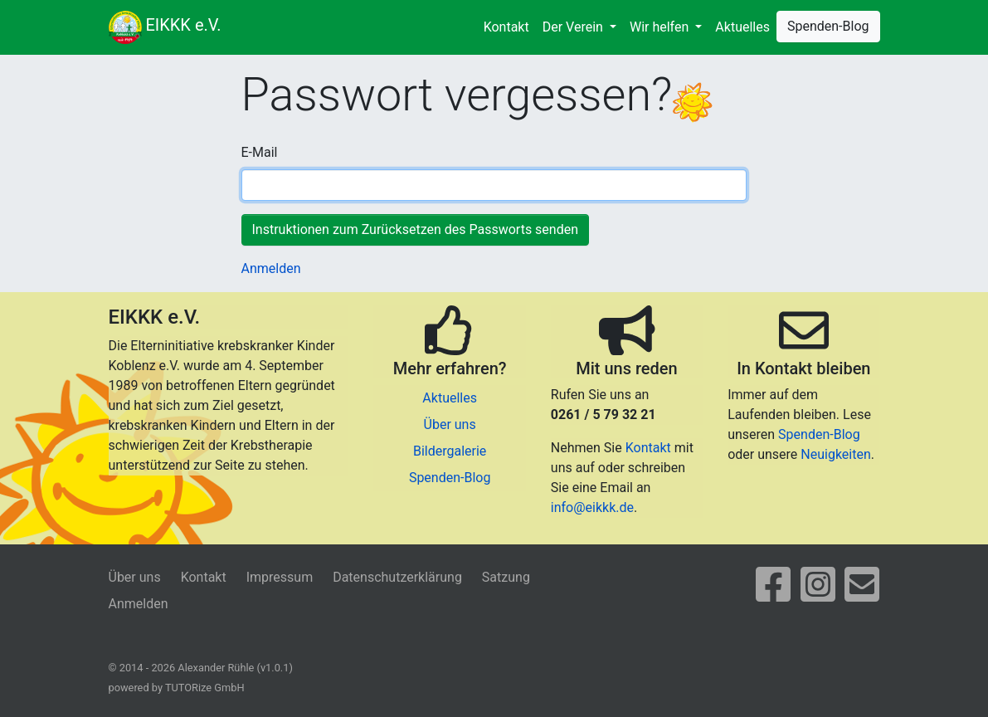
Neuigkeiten (835, 454)
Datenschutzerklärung (397, 577)
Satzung (506, 577)
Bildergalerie (449, 451)
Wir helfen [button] (661, 27)
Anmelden (271, 268)
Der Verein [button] (574, 27)
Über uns (450, 424)
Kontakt (506, 27)
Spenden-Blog (828, 26)
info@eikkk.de (592, 507)
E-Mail (259, 152)
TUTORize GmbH (205, 687)
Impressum (280, 577)
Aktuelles (742, 27)
